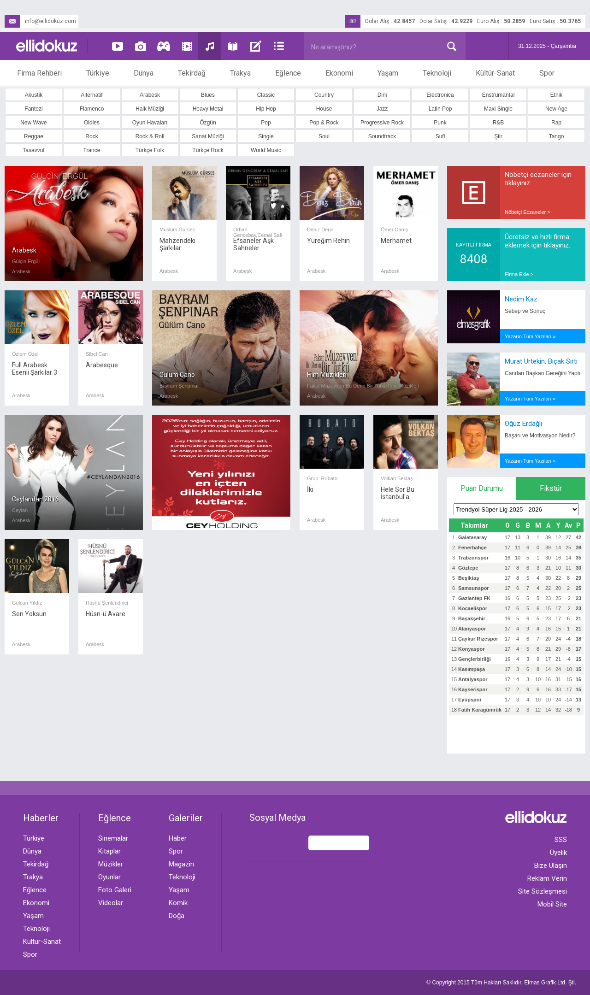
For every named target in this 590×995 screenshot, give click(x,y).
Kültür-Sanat (495, 73)
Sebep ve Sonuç (525, 311)
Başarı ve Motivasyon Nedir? (540, 435)
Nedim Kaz (521, 299)
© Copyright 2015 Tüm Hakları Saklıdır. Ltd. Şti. (501, 982)
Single (265, 136)
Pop (266, 122)
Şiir (498, 136)
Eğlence (288, 73)
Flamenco (92, 109)
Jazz (382, 109)
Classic (266, 95)
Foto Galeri (114, 890)
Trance (91, 150)
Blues (208, 95)
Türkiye (97, 73)
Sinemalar (113, 838)
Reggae (33, 136)
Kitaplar (109, 851)
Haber (178, 838)
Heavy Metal (208, 109)
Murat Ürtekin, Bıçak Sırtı (541, 361)
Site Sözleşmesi (542, 891)
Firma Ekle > (519, 274)
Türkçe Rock (207, 150)
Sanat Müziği (208, 136)
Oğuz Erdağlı (523, 423)
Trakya (240, 73)
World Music (266, 150)
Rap (556, 122)
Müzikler (110, 864)
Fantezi (33, 109)
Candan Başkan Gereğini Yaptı (542, 373)
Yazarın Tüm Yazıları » (530, 336)
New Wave (33, 122)
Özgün (208, 122)
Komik (178, 903)
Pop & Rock (323, 122)
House (324, 109)
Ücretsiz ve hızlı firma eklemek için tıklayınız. (537, 241)
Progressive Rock (382, 122)
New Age (556, 109)
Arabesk (150, 95)
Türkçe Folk (150, 150)
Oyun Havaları (150, 122)
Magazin (181, 864)
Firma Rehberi (39, 73)
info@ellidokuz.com (40, 21)
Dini (382, 95)
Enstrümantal (498, 95)
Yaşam (388, 73)
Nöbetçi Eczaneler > (527, 212)
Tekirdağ (192, 73)
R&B (498, 122)
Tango (556, 136)
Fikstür (551, 488)
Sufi (440, 136)
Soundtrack (382, 136)
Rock (91, 136)
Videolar (110, 903)
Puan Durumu (481, 488)
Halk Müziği (150, 109)
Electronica (440, 95)
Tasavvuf (33, 150)
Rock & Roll (150, 136)
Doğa (176, 916)
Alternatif (91, 95)
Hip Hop (266, 109)
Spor (547, 73)
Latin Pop (440, 109)
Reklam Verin (547, 878)
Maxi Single (498, 109)
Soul (324, 136)
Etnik (556, 95)
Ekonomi (339, 73)
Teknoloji (437, 73)
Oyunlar (109, 877)
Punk (440, 122)
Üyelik (558, 852)
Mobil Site (552, 904)
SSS (561, 840)
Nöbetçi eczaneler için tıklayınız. (538, 179)
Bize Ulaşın (550, 865)
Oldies (92, 122)
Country (324, 95)
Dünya (143, 73)
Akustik (34, 95)
